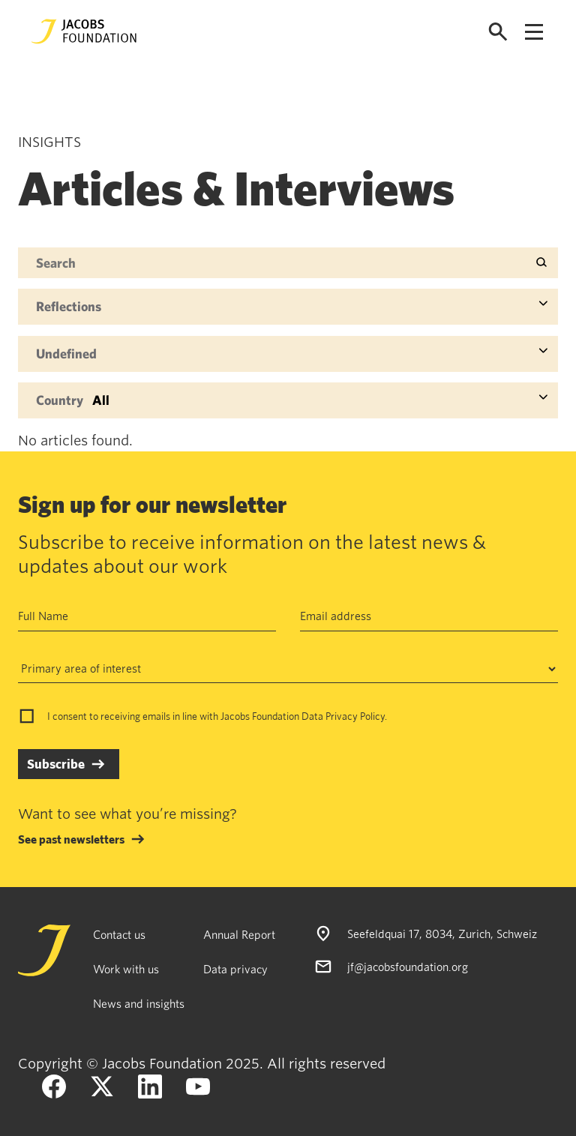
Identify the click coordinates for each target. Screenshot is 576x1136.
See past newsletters (71, 839)
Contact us (119, 934)
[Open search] (498, 31)
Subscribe (56, 764)
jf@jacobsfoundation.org (407, 966)
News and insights (138, 1003)
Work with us (126, 969)
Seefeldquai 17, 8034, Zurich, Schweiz (442, 933)
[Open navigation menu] (534, 32)
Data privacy (235, 969)
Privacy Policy (355, 716)
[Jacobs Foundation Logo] (84, 31)
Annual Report (239, 934)
